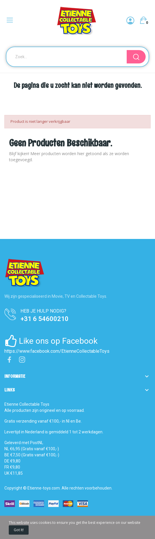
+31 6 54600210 (44, 318)
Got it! (19, 529)
